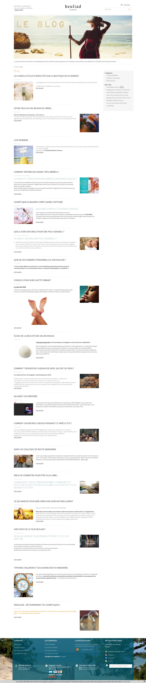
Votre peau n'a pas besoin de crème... (33, 108)
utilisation (115, 100)
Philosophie (18, 644)
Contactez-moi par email (114, 651)
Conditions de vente (20, 653)
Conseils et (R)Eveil (112, 75)
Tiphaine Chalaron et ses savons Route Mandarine (41, 567)
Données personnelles (21, 650)
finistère (112, 92)
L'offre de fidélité (50, 644)
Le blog (109, 661)
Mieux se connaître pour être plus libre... (36, 475)
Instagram (109, 655)
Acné (113, 98)
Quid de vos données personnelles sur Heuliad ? (40, 259)
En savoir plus (125, 682)
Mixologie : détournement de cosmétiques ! (37, 604)
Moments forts (110, 81)
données (125, 92)
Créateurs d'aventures (113, 78)
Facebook (109, 658)
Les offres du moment (51, 653)
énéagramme (110, 90)
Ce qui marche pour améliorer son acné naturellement (43, 501)
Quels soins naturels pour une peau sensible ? (39, 231)
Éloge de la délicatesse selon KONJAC (34, 335)
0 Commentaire (26, 175)
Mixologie (109, 100)
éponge (108, 98)
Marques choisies (19, 647)
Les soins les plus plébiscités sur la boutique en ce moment (46, 75)
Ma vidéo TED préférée (25, 396)
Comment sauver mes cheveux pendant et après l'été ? (43, 423)
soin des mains (114, 95)
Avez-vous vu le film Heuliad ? (30, 529)
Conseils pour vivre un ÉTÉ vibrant (32, 280)
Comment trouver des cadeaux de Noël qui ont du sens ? (44, 368)
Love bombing (21, 140)
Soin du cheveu (111, 103)
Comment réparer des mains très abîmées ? (36, 171)
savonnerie (118, 98)
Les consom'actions (51, 650)
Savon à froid (126, 98)
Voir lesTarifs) (90, 646)
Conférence (126, 90)
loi (121, 90)
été (122, 87)
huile (107, 92)
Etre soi (121, 100)
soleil (108, 95)
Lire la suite (39, 88)
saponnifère (118, 92)
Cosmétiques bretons (113, 87)
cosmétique (110, 106)
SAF (121, 103)
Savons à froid (123, 95)
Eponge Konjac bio (43, 342)
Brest (118, 103)
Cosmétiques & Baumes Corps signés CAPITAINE (38, 202)
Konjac (125, 103)
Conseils (117, 90)
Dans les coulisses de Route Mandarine (35, 449)
